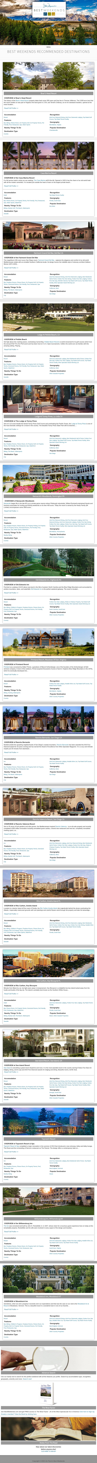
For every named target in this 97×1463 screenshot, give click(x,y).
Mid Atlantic (52, 124)
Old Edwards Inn (36, 589)
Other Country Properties (56, 537)
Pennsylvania (61, 531)
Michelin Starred (63, 281)
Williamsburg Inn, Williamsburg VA (48, 1219)
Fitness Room (15, 123)
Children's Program (16, 607)
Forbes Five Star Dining (64, 279)
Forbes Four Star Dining (78, 925)
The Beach (19, 208)
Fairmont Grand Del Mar (46, 260)
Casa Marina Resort (48, 173)
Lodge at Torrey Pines (78, 423)
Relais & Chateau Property (73, 602)
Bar (5, 123)
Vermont (60, 1168)
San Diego (52, 294)
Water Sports (26, 124)
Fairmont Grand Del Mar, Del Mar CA (48, 253)
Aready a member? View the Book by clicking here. (19, 1414)
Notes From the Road (48, 1443)
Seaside (6, 213)
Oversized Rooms (13, 284)
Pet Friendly (30, 200)
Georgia (51, 1092)
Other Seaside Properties (56, 373)
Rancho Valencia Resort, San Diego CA (48, 819)
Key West (52, 206)
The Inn (6, 1226)
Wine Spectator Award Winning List (64, 282)
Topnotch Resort (48, 1139)
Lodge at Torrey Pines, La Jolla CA (48, 416)
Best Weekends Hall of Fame (75, 358)
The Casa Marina (39, 180)
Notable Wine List (70, 683)
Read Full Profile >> (11, 108)
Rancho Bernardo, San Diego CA (48, 737)
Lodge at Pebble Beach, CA (48, 335)
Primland (7, 667)
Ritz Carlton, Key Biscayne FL (48, 981)
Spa (21, 124)
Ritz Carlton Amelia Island (48, 908)
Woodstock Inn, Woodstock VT (48, 1296)
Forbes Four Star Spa (71, 524)
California (52, 288)
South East (57, 200)
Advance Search (48, 1372)
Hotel (5, 195)
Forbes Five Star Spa (79, 845)
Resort (6, 117)
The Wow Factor (48, 1408)
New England (53, 1168)
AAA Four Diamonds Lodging (73, 117)
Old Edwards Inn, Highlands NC (48, 580)
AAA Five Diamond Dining (57, 277)
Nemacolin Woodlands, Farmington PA (48, 496)
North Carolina (53, 609)
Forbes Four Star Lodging (62, 360)
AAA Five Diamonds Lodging (73, 277)
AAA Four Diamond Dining (57, 117)
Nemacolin (7, 503)
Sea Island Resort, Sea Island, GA (48, 1060)
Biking (8, 123)
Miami (51, 1016)
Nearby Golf (11, 208)
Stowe (51, 1174)
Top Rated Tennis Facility (61, 119)
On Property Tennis (35, 123)
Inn (5, 761)
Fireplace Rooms (11, 282)
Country (6, 134)
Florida (51, 200)
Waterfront (18, 202)
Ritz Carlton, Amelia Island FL (48, 901)
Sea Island (7, 1068)
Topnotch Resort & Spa (11, 1146)
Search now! (27, 1379)
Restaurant (15, 124)
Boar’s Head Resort (48, 93)
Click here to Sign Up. (87, 1412)
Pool (10, 124)
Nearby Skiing (8, 535)
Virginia (59, 124)
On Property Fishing (32, 525)
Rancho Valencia (61, 826)
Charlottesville (53, 130)
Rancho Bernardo (62, 745)
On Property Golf (24, 123)
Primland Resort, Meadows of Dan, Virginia (48, 660)
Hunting (10, 692)
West (57, 288)
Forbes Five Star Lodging (79, 279)
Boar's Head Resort (22, 100)
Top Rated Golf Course (75, 281)
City (5, 295)
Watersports (26, 208)
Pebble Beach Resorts (51, 342)
